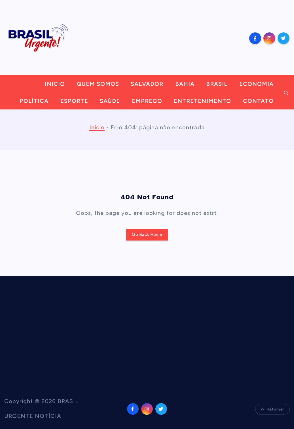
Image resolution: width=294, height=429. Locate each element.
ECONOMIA (256, 83)
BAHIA (184, 83)
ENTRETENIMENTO (202, 101)
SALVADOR (147, 83)
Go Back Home (147, 234)
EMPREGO (147, 101)
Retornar (272, 409)
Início (97, 127)
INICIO (55, 83)
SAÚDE (110, 101)
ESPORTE (74, 101)
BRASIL (216, 83)
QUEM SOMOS (98, 83)
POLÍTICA (34, 101)
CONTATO (258, 101)
